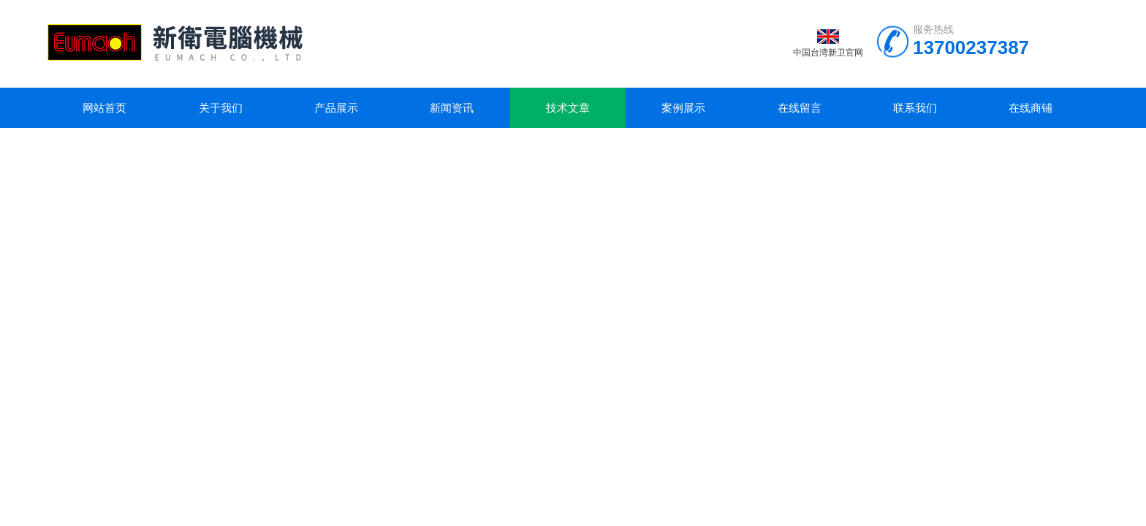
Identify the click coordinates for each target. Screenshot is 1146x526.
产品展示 (336, 108)
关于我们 (221, 108)
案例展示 (683, 108)
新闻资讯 (452, 108)
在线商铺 (1030, 108)
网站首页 (104, 108)
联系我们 (915, 108)
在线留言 (799, 108)
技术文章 (568, 108)
